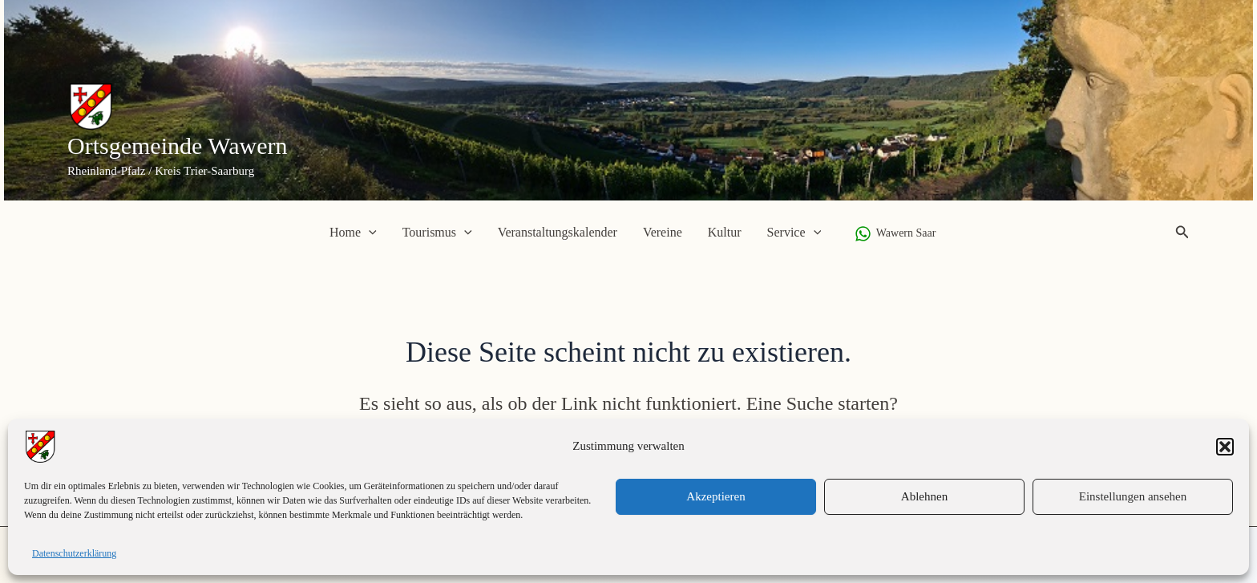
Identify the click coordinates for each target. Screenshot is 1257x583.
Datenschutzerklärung (74, 553)
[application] (369, 232)
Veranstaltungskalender (557, 232)
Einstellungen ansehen (1133, 496)
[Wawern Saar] (895, 233)
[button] (1225, 447)
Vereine (662, 232)
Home (353, 232)
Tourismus (437, 232)
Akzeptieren (715, 496)
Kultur (725, 232)
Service (794, 232)
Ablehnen (924, 496)
